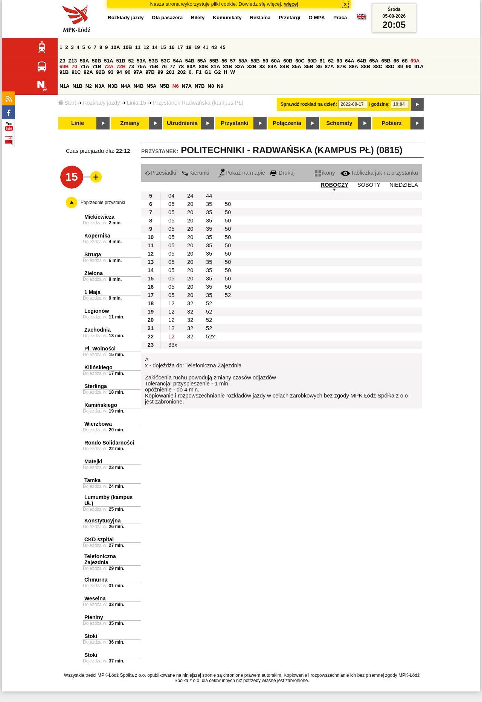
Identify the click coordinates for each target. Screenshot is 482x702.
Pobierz (392, 123)
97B (149, 72)
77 (172, 66)
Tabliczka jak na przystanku (379, 173)
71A (84, 66)
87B (341, 66)
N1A (64, 86)
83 (262, 66)
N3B (113, 86)
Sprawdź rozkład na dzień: (309, 104)
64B (361, 61)
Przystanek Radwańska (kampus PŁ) (198, 103)
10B (127, 47)
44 (209, 196)
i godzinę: (379, 104)
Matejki (93, 461)
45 (223, 47)
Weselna (95, 598)
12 (146, 47)
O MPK (317, 17)
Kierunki (195, 173)
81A (215, 66)
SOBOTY (368, 185)
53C (165, 61)
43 (214, 47)
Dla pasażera (167, 17)
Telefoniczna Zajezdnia (100, 559)
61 (322, 61)
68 (404, 61)
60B (287, 61)
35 (209, 204)
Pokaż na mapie (241, 173)
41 (206, 47)
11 (137, 47)
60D (312, 61)
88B (365, 66)
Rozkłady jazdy (101, 103)
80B (203, 66)
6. (191, 72)
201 (170, 72)
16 (172, 47)
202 (181, 72)
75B (153, 66)
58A (242, 61)
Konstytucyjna (102, 521)
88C (377, 66)
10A (115, 47)
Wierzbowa (98, 424)
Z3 (62, 61)
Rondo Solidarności (109, 443)
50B (96, 61)
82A (239, 66)
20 (190, 204)
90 (409, 66)
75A (141, 66)
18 (189, 47)
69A (414, 61)
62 (331, 61)
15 (163, 47)
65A (373, 61)
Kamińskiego (100, 405)
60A (275, 61)
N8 (210, 86)
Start (67, 103)
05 (171, 204)
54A (177, 61)
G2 (217, 72)
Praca (340, 17)
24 (190, 196)
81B (227, 66)
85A (296, 66)
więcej (291, 4)
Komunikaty (227, 17)
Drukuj (282, 173)
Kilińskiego (98, 367)
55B (213, 61)
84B (284, 66)
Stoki (90, 636)
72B (120, 66)
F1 (199, 72)
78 (181, 66)
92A (88, 72)
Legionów (96, 311)
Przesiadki (160, 173)
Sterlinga (95, 386)
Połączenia (287, 123)
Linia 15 (136, 103)
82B (251, 66)
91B (64, 72)
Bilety (197, 17)
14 (155, 47)
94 (119, 72)
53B (153, 61)
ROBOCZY (334, 185)
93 (111, 72)
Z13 (72, 61)
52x (210, 336)
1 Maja (92, 292)
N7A (187, 86)
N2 (88, 86)
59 (265, 61)
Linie (77, 123)
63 (339, 61)
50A (84, 61)
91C (76, 72)
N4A (125, 86)
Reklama (260, 17)
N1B (77, 86)
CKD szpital (99, 539)
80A (191, 66)
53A (141, 61)
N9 (220, 86)
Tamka (92, 480)
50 (228, 204)
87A (329, 66)
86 (319, 66)
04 (171, 196)
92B (100, 72)
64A (349, 61)
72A (108, 66)
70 (74, 66)
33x (172, 345)
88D (389, 66)
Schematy (339, 123)
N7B (200, 86)
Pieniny (93, 617)
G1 (207, 72)
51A (108, 61)
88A (353, 66)
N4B (139, 86)
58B (254, 61)
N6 (175, 86)
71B (96, 66)
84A (272, 66)
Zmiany (129, 123)
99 (160, 72)
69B (64, 66)
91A (418, 66)
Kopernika (97, 236)
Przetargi (289, 17)
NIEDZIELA (403, 185)
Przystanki (234, 123)
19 (197, 47)
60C (299, 61)
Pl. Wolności (100, 349)
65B (385, 61)
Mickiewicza (99, 217)
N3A (100, 86)
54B (189, 61)
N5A (151, 86)
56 (224, 61)
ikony (325, 173)
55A (201, 61)
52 (131, 61)
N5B (164, 86)
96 (128, 72)
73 (131, 66)
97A (137, 72)
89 (400, 66)
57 (233, 61)
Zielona (93, 273)
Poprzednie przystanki (103, 202)
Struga (92, 254)
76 (164, 66)
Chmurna (95, 580)
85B (308, 66)
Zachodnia (97, 330)
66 (396, 61)
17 (180, 47)
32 (190, 303)
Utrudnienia (182, 123)
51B (120, 61)
